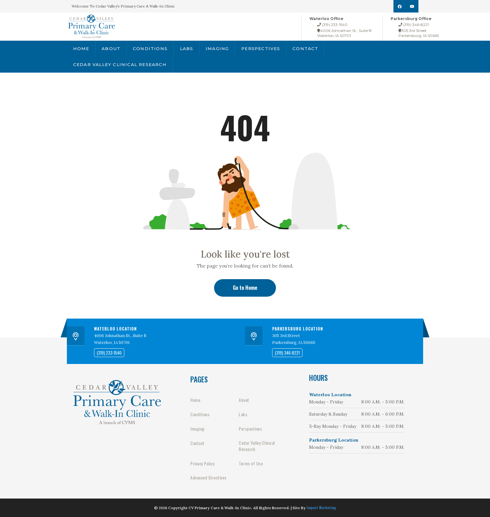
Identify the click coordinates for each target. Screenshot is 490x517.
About (110, 49)
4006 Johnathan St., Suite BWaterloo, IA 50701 (344, 33)
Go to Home (245, 287)
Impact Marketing (321, 507)
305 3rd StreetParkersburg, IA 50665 (418, 33)
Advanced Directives (208, 477)
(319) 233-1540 (332, 24)
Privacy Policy (202, 463)
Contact (302, 49)
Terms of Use (251, 463)
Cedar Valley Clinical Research (118, 66)
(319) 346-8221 (413, 24)
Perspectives (258, 49)
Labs (184, 49)
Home (80, 49)
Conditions (148, 49)
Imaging (215, 49)
